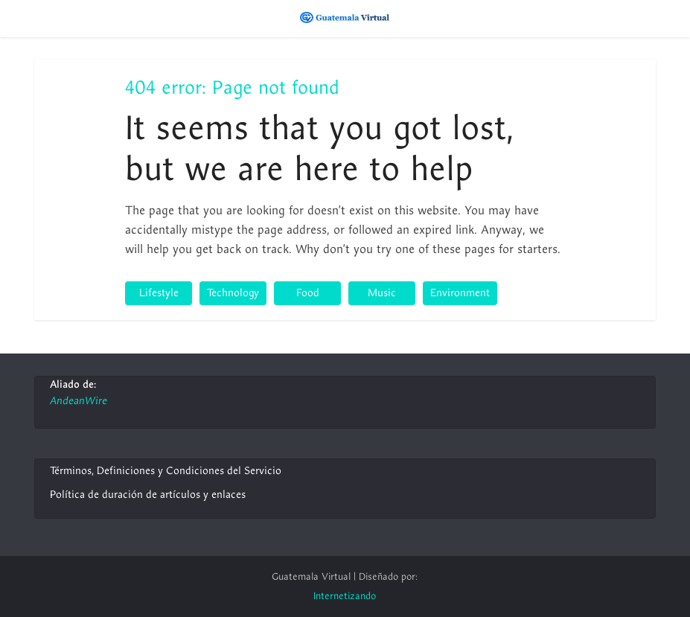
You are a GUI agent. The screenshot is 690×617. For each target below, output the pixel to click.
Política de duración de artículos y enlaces (148, 494)
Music (382, 293)
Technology (233, 293)
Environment (460, 293)
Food (307, 293)
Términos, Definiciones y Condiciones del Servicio (165, 471)
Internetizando (344, 596)
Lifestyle (159, 293)
